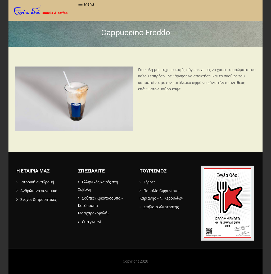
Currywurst (91, 221)
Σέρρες (149, 181)
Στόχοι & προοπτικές (38, 199)
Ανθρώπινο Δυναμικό (38, 190)
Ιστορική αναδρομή (37, 181)
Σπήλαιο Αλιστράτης (161, 206)
